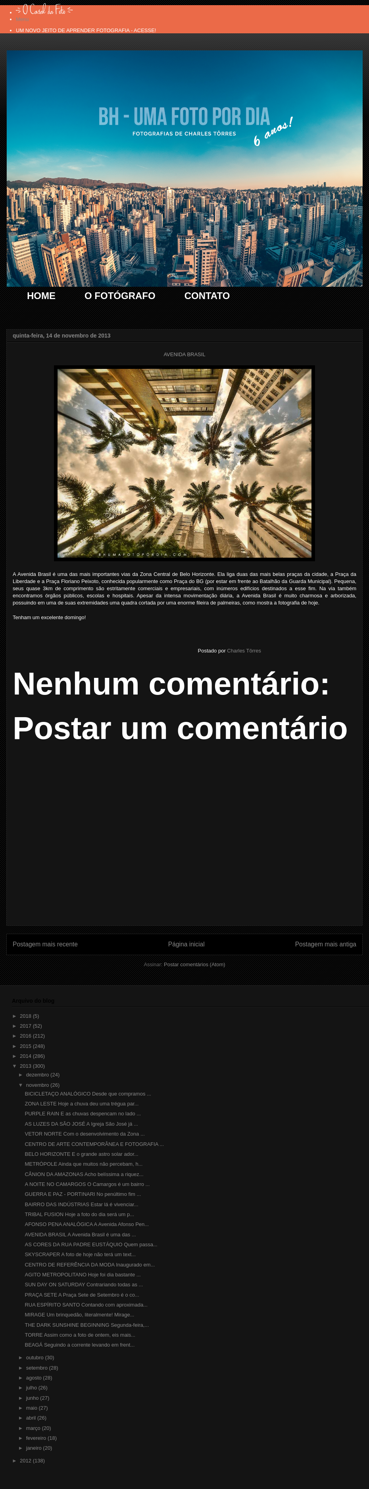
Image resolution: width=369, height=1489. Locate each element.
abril (31, 1418)
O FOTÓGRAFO (120, 295)
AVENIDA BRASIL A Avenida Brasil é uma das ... (80, 1235)
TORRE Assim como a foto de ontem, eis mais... (80, 1335)
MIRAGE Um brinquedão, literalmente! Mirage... (79, 1315)
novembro (38, 1085)
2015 (26, 1046)
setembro (37, 1368)
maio (32, 1408)
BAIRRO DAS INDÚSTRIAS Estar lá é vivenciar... (81, 1204)
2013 (26, 1066)
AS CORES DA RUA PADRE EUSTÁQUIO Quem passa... (91, 1244)
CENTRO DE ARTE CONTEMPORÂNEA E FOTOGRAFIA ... (94, 1144)
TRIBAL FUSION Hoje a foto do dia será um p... (79, 1214)
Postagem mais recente (45, 944)
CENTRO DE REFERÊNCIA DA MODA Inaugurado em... (90, 1265)
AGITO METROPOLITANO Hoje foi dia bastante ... (82, 1275)
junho (33, 1398)
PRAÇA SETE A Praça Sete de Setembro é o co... (82, 1295)
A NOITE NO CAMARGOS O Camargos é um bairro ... (87, 1184)
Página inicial (186, 944)
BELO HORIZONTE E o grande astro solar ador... (81, 1154)
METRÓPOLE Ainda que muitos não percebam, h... (83, 1164)
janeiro (34, 1448)
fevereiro (37, 1438)
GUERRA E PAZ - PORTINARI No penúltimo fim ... (83, 1194)
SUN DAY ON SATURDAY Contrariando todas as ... (84, 1285)
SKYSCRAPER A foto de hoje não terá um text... (80, 1254)
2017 (26, 1026)
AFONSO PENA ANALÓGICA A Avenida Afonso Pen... (87, 1224)
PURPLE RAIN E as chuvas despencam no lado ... (83, 1114)
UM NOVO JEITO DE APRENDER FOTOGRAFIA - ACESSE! (86, 30)
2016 (26, 1036)
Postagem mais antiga (325, 944)
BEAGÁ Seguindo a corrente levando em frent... (80, 1345)
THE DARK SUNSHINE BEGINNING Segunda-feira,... (87, 1325)
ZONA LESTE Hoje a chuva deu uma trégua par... (81, 1104)
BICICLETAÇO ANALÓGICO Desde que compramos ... (88, 1094)
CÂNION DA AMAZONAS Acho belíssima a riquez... (84, 1174)
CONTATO (207, 295)
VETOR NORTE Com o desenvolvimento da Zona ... (84, 1134)
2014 (26, 1056)
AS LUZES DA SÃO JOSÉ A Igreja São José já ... (81, 1124)
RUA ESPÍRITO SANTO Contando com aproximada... (86, 1305)
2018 (26, 1016)
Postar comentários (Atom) (194, 964)
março (34, 1428)
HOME (41, 295)
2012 (26, 1461)
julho (32, 1388)
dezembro (38, 1075)
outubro (35, 1357)
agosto (34, 1378)
